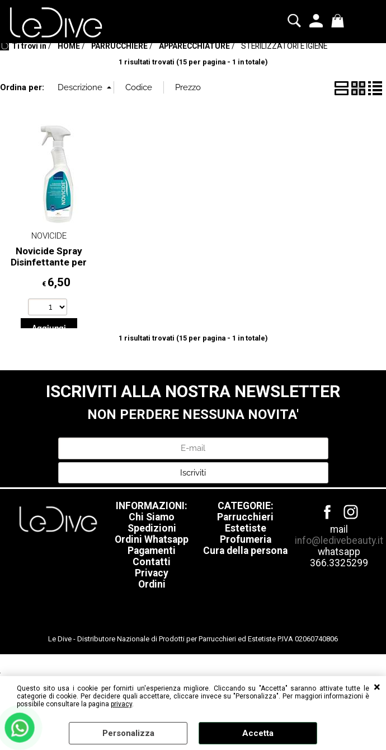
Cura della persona (245, 597)
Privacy (151, 619)
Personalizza (128, 733)
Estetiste (245, 574)
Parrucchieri (245, 563)
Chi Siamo (152, 563)
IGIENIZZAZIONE (135, 58)
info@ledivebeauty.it (339, 587)
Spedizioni (152, 574)
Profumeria (245, 585)
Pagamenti (152, 597)
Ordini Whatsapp (152, 585)
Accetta (258, 733)
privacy (121, 704)
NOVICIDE (49, 282)
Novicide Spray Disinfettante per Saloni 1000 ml (49, 308)
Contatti (152, 608)
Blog (275, 58)
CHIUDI (377, 687)
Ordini (152, 630)
